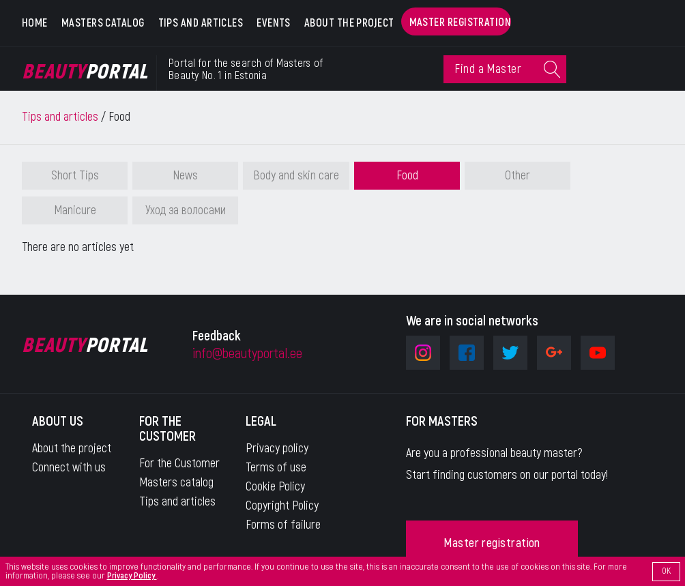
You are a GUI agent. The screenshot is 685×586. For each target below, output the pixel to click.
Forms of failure (283, 525)
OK (666, 571)
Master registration (460, 22)
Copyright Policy (282, 506)
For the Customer (179, 463)
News (185, 176)
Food (407, 176)
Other (517, 176)
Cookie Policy (275, 487)
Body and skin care (296, 176)
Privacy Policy (132, 575)
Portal (85, 72)
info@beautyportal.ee (247, 353)
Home (35, 23)
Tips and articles (201, 23)
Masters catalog (103, 23)
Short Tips (75, 176)
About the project (349, 23)
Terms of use (276, 467)
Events (274, 23)
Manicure (75, 210)
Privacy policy (277, 448)
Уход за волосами (185, 210)
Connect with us (69, 467)
